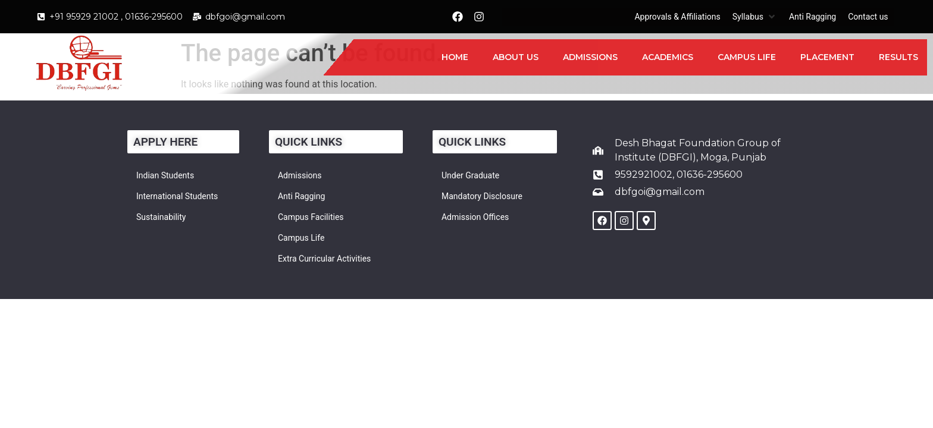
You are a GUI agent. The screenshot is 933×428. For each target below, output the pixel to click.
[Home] (455, 57)
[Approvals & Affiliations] (677, 17)
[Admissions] (590, 57)
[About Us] (515, 57)
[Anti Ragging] (812, 17)
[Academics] (667, 57)
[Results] (898, 57)
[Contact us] (868, 17)
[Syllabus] (755, 17)
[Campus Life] (747, 57)
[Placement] (827, 57)
